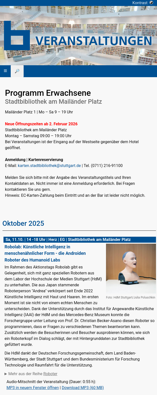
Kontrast (142, 2)
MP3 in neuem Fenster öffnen (32, 387)
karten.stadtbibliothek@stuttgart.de (49, 165)
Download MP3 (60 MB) (83, 387)
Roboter (50, 373)
